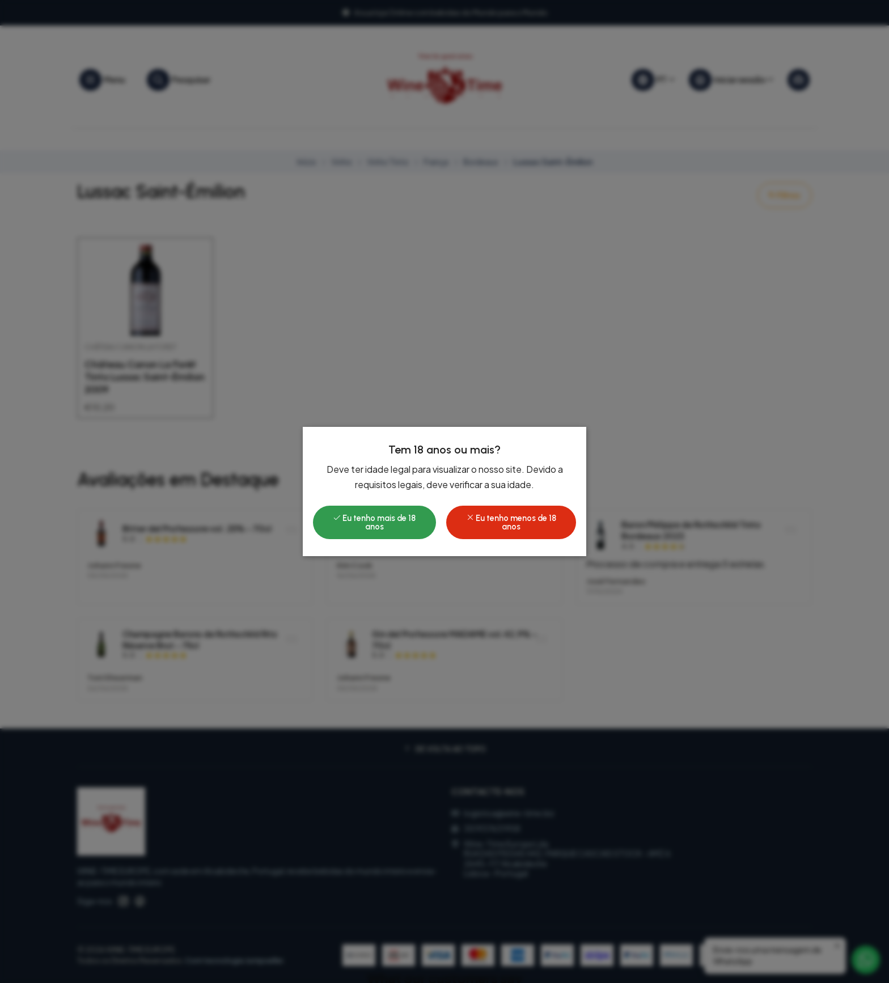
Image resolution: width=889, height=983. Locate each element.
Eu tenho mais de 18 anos (374, 522)
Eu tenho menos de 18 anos (511, 522)
